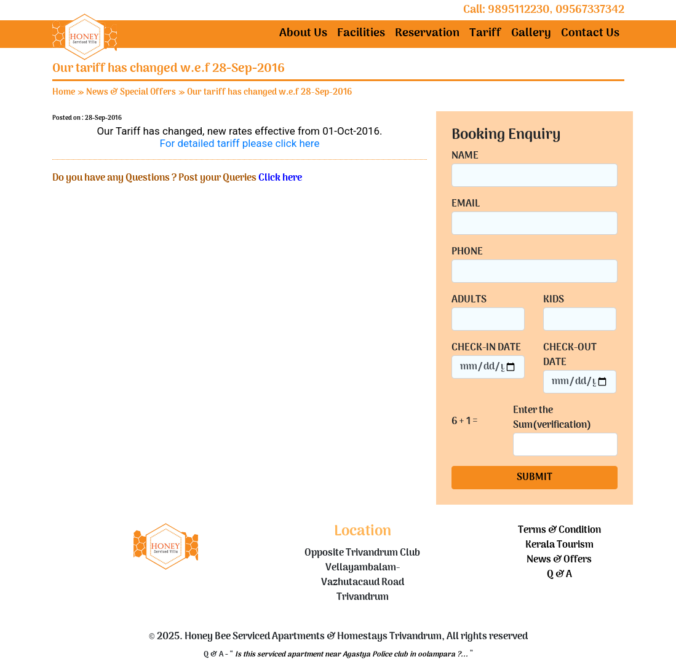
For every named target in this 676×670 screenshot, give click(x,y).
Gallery (531, 33)
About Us (303, 33)
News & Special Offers (131, 92)
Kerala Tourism (559, 545)
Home (63, 92)
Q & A (559, 575)
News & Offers (559, 560)
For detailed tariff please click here (240, 143)
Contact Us (590, 33)
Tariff (485, 33)
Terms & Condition (559, 530)
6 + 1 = (464, 422)
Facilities (361, 33)
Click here (280, 178)
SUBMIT (534, 478)
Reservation (427, 33)
